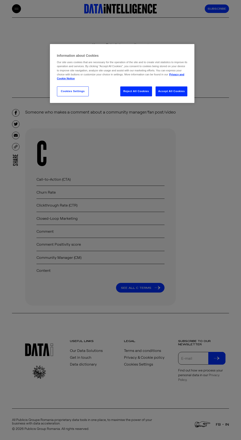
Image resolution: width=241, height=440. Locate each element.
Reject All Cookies (136, 91)
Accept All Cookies (171, 91)
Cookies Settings (73, 91)
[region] (122, 73)
